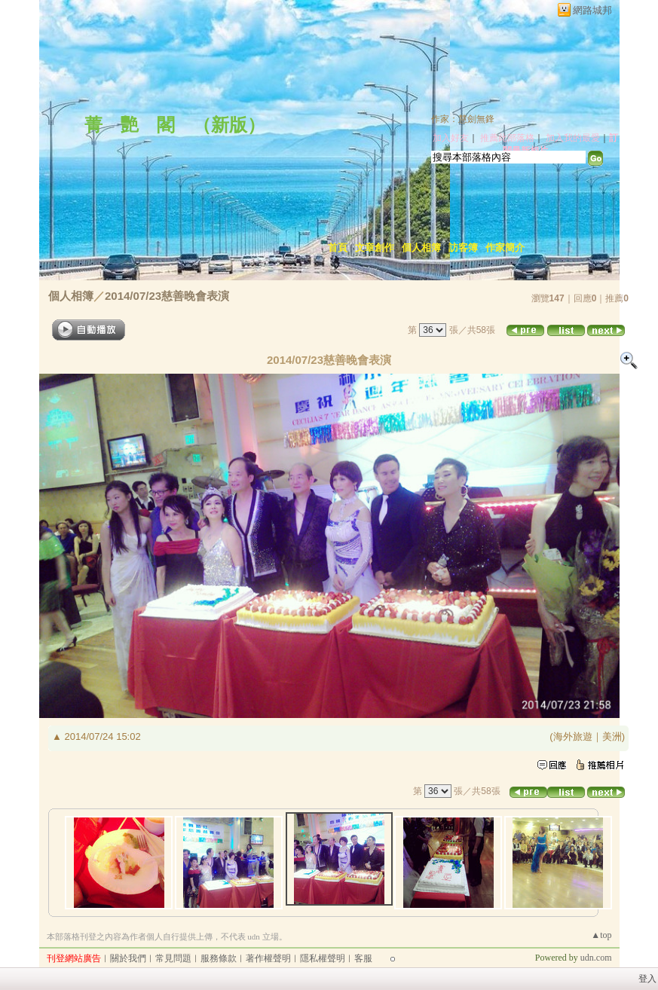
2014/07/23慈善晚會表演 (167, 295)
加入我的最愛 (573, 138)
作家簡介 (505, 247)
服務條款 (218, 958)
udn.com (596, 957)
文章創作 (374, 247)
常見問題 (173, 958)
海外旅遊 (572, 736)
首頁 (337, 247)
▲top (601, 935)
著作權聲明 (268, 958)
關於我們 (128, 958)
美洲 (612, 736)
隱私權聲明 (322, 958)
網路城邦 (592, 10)
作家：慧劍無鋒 (462, 119)
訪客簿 (463, 247)
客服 (363, 958)
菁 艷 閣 (129, 125)
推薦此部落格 (507, 138)
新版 (229, 125)
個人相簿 (421, 247)
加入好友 (451, 138)
